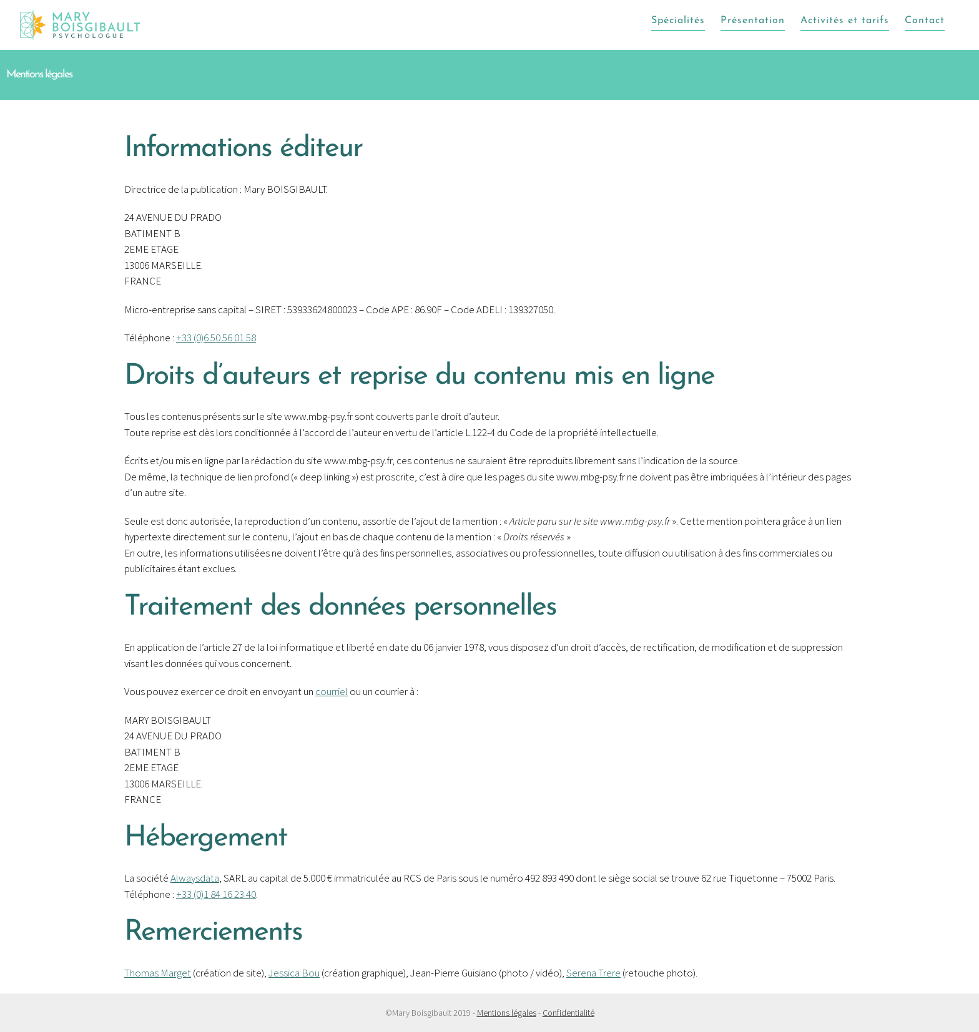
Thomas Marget (157, 973)
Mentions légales (506, 1012)
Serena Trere (593, 973)
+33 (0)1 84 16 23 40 (216, 894)
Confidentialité (568, 1012)
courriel (331, 691)
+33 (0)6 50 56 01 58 (216, 337)
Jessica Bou (294, 973)
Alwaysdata (194, 878)
